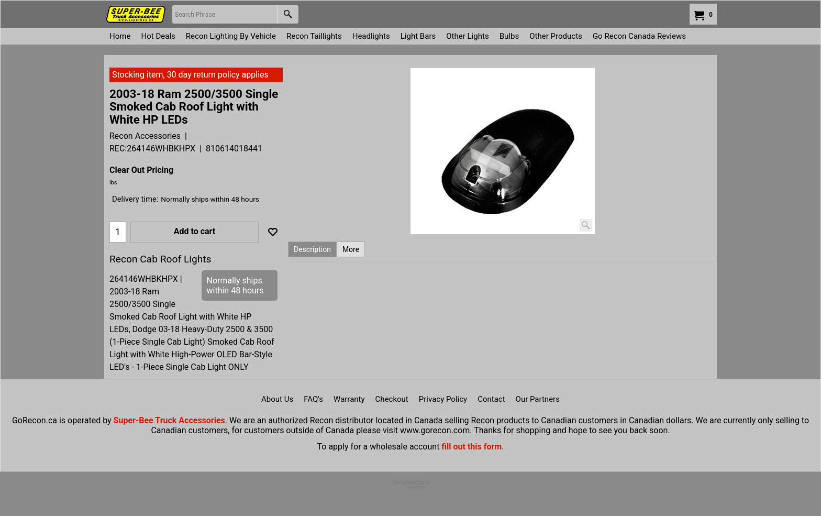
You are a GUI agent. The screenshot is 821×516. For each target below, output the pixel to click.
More (350, 249)
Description (312, 249)
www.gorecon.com (435, 430)
